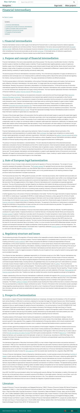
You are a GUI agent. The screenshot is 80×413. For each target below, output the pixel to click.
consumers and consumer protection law (20, 105)
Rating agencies (69, 270)
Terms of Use (22, 410)
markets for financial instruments (26, 206)
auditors (18, 91)
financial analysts (25, 91)
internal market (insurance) (51, 49)
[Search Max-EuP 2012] (48, 2)
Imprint (29, 410)
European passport (38, 166)
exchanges (40, 51)
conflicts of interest (27, 228)
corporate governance (66, 275)
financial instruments (8, 202)
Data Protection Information (10, 410)
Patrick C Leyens (8, 17)
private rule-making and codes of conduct (19, 333)
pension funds (25, 109)
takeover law (62, 333)
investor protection (20, 241)
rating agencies (37, 91)
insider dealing (24, 200)
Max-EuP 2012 (10, 2)
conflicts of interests (21, 282)
